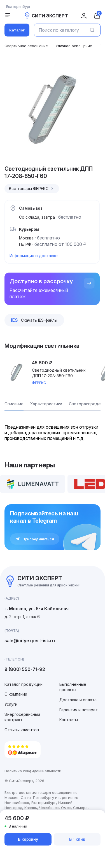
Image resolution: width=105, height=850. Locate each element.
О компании (15, 694)
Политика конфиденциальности (32, 771)
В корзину (28, 839)
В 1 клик (77, 839)
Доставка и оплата (78, 699)
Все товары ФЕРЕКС (32, 188)
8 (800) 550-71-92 (24, 669)
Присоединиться (35, 539)
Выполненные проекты (72, 687)
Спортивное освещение (26, 46)
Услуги (10, 704)
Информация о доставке (34, 255)
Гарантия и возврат (78, 709)
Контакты (68, 719)
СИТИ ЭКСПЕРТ (46, 15)
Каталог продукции (23, 684)
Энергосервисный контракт (22, 717)
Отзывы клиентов (21, 729)
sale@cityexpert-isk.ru (29, 640)
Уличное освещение (73, 46)
